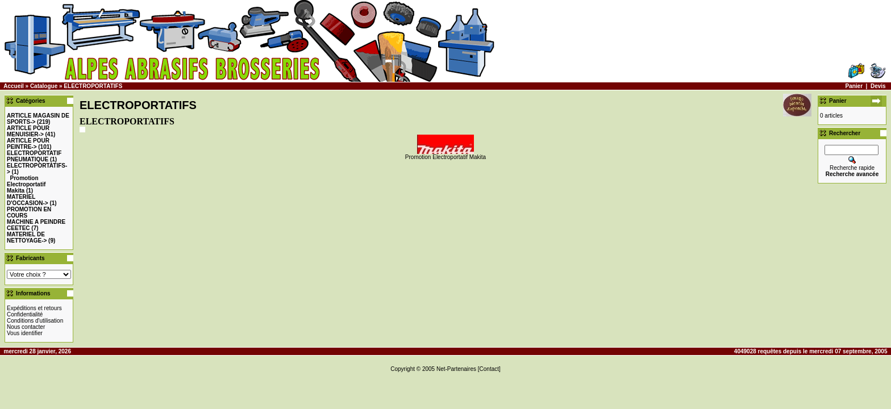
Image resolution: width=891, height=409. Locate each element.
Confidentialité (25, 314)
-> (28, 131)
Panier (854, 86)
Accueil (13, 86)
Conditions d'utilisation (35, 321)
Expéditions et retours (34, 308)
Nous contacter (26, 327)
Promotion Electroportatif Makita (26, 184)
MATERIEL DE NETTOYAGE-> (27, 237)
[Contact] (489, 369)
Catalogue (43, 86)
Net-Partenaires (456, 369)
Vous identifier (25, 333)
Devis (878, 86)
